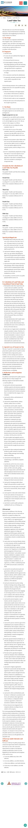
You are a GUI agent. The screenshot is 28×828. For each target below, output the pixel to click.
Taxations (9, 17)
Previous (2, 783)
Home (4, 17)
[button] (21, 3)
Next (25, 783)
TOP (25, 825)
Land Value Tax (16, 17)
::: (1, 17)
